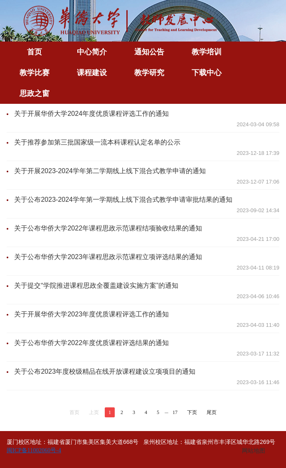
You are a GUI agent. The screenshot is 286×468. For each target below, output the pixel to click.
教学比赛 (34, 73)
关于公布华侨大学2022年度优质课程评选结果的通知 (91, 342)
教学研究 (149, 73)
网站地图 (253, 450)
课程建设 (92, 73)
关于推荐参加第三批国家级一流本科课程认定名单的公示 (97, 142)
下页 (192, 412)
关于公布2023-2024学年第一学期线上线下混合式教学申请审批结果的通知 (123, 199)
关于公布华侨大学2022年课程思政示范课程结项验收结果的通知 (108, 228)
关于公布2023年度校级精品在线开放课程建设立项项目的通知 (104, 371)
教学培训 (207, 52)
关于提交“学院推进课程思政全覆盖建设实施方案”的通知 (96, 285)
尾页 (212, 412)
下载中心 (207, 73)
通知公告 (149, 52)
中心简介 (92, 52)
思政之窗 (34, 93)
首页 (34, 52)
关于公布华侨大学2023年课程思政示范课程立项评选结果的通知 (108, 256)
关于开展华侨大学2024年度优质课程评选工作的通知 (91, 113)
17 (175, 412)
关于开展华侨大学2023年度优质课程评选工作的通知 (91, 314)
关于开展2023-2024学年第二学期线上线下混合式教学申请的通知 (110, 170)
